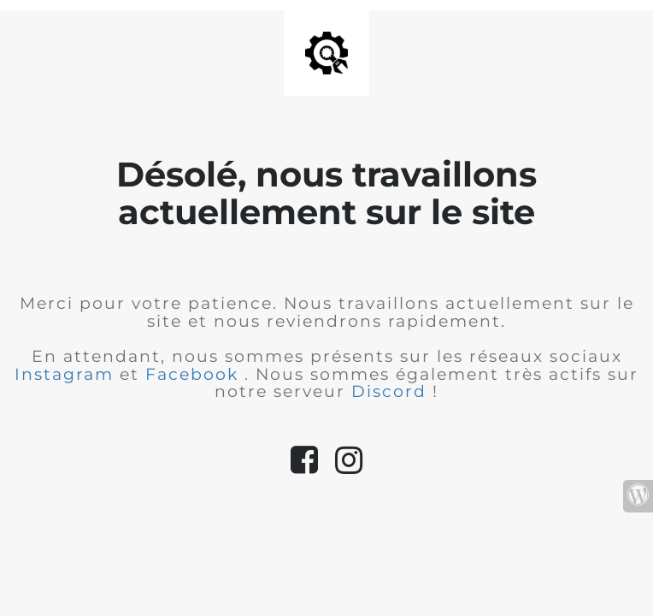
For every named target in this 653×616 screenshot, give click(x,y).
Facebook (194, 374)
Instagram (67, 374)
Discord (391, 391)
